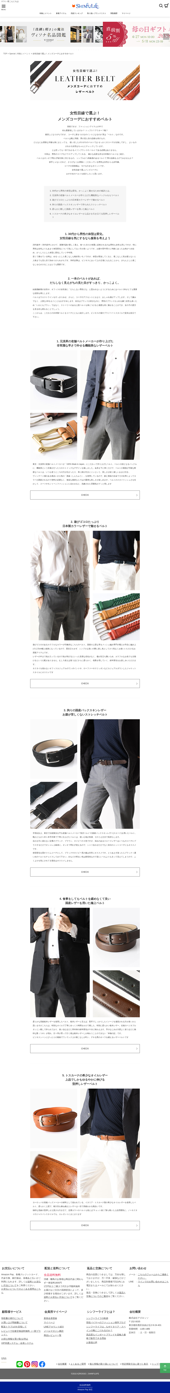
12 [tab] (96, 50)
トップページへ (159, 1365)
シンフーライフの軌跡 (97, 1319)
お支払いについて (13, 1269)
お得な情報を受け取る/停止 (14, 1339)
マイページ (49, 1323)
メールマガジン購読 (54, 1332)
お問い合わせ (137, 1269)
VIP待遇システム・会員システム (17, 1344)
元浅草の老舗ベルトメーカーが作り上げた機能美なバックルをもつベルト (85, 196)
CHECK (85, 496)
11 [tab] (94, 50)
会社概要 (135, 1312)
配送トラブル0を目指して (14, 1327)
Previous (4, 37)
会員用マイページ (55, 1312)
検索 (161, 6)
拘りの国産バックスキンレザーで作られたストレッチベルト (79, 205)
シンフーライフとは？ (101, 1312)
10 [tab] (92, 50)
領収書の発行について (12, 1319)
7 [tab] (85, 50)
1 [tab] (72, 50)
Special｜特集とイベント (19, 54)
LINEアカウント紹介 (54, 1327)
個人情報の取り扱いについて (104, 1365)
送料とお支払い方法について (58, 1298)
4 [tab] (78, 50)
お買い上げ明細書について (14, 1323)
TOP (5, 54)
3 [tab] (76, 50)
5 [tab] (81, 50)
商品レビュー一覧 (52, 1336)
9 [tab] (89, 50)
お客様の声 (91, 1343)
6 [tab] (83, 50)
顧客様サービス (12, 1312)
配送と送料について (57, 1269)
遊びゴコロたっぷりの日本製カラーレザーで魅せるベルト (78, 201)
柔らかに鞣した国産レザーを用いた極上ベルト (73, 210)
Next (166, 37)
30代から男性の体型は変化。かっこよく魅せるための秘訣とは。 (81, 191)
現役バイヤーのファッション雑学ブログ (106, 1323)
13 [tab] (98, 50)
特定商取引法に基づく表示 (135, 1365)
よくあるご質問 (78, 1365)
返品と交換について (99, 1269)
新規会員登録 (50, 1319)
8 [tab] (87, 50)
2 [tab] (74, 50)
